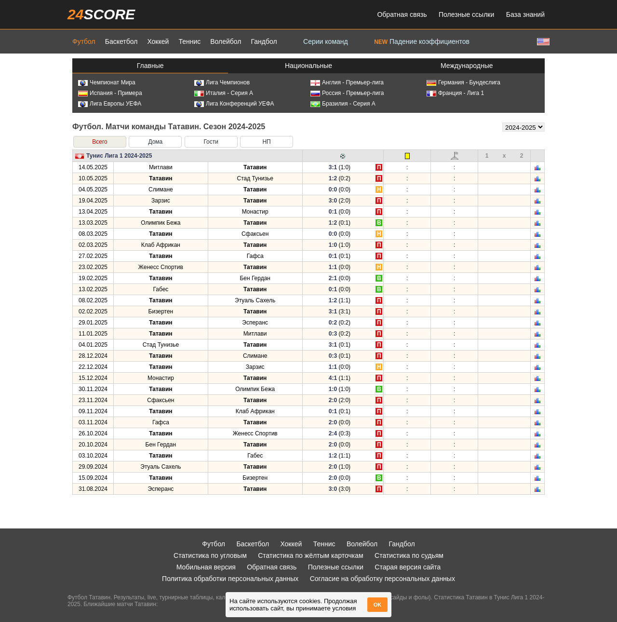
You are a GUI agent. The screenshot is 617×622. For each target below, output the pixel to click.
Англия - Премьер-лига (347, 82)
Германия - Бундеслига (463, 82)
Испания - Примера (110, 93)
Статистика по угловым (210, 555)
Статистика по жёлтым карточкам (310, 555)
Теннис (189, 41)
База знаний (525, 14)
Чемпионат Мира (106, 82)
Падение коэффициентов (421, 41)
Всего (99, 141)
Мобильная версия (206, 567)
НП (266, 141)
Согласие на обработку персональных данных (382, 578)
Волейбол (225, 41)
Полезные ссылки (466, 14)
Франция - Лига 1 (455, 93)
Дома (155, 141)
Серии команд (325, 41)
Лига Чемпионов (222, 82)
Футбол (83, 41)
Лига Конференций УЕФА (234, 103)
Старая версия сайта (408, 567)
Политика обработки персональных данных (230, 578)
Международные (467, 65)
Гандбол (264, 41)
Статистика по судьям (409, 555)
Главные (150, 65)
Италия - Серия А (223, 93)
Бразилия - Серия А (343, 103)
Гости (210, 141)
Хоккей (158, 41)
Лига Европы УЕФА (109, 103)
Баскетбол (121, 41)
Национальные (308, 65)
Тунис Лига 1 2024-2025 (119, 155)
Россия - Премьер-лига (347, 93)
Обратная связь (402, 14)
